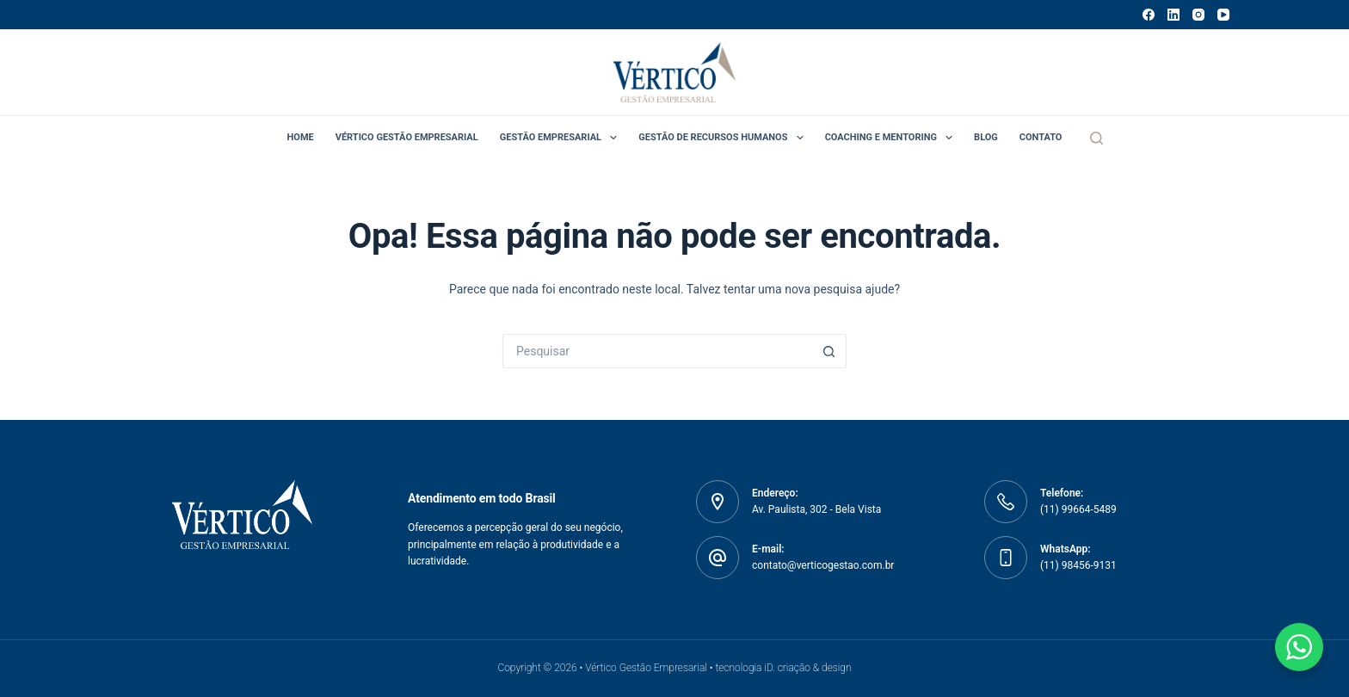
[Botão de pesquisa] (829, 351)
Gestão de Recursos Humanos (724, 137)
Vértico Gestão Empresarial (407, 137)
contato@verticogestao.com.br (823, 565)
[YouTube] (1223, 15)
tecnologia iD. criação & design (783, 668)
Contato (1041, 137)
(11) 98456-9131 (1078, 565)
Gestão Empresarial (562, 137)
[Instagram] (1198, 15)
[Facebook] (1149, 15)
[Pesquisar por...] (657, 351)
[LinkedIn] (1173, 15)
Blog (986, 137)
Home (300, 137)
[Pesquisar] (1096, 138)
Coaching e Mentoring (892, 137)
